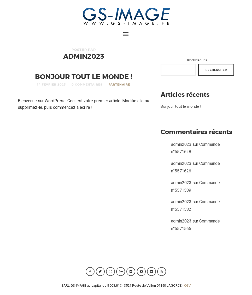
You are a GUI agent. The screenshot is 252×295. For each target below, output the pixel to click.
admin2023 (181, 144)
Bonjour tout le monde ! (83, 76)
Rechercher (197, 60)
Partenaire (119, 84)
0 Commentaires (87, 84)
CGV (187, 285)
